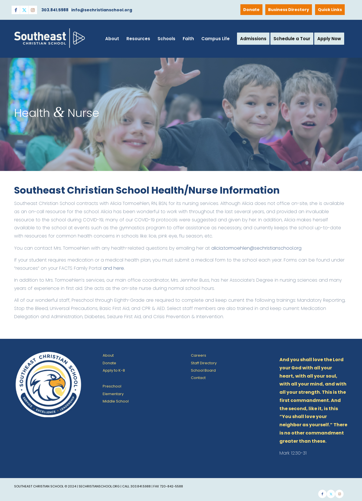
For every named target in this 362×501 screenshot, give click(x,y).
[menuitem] (330, 9)
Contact (198, 377)
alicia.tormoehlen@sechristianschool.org (256, 248)
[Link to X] (24, 10)
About (108, 355)
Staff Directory (204, 363)
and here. (113, 268)
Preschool (112, 386)
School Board (203, 370)
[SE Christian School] (49, 47)
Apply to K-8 (114, 370)
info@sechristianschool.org (101, 10)
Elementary (113, 394)
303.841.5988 (54, 10)
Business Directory (288, 9)
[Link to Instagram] (33, 10)
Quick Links (330, 9)
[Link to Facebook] (16, 10)
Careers (198, 355)
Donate (251, 9)
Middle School (116, 401)
